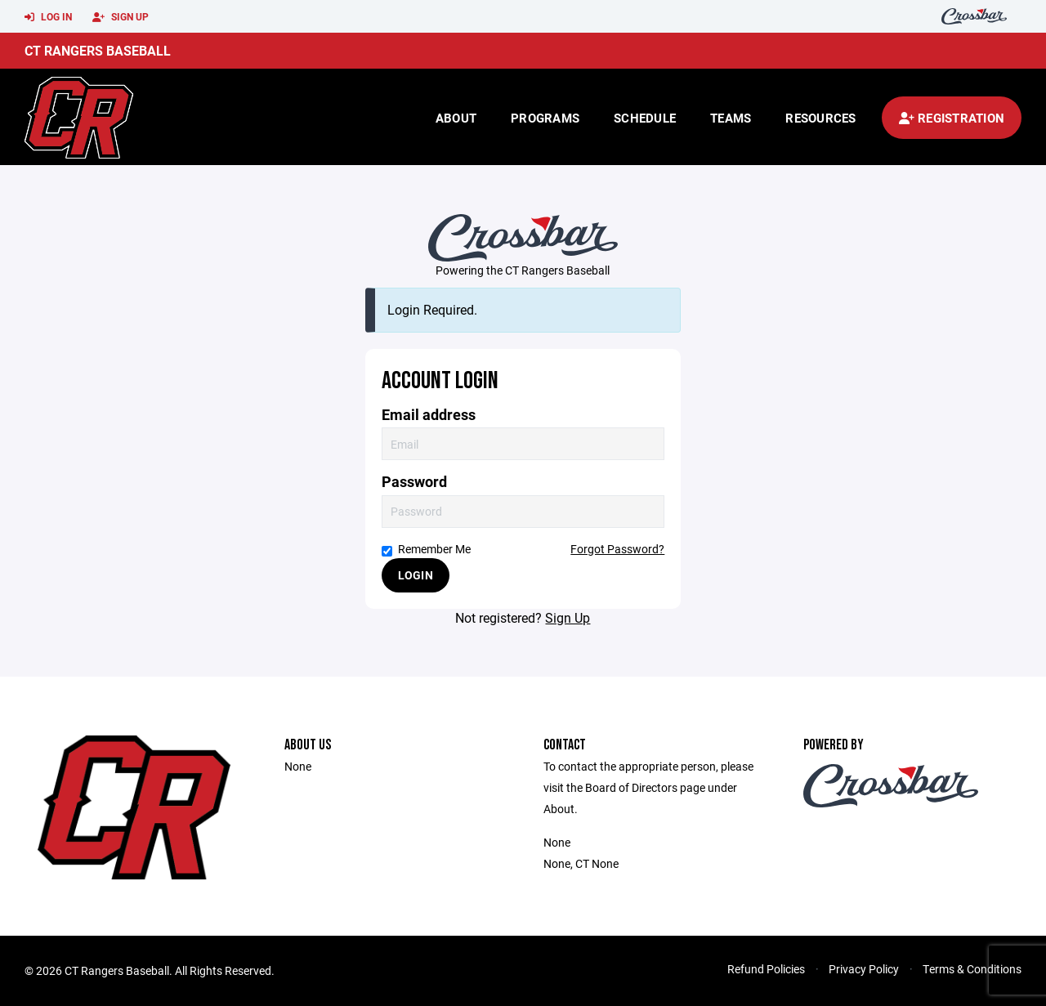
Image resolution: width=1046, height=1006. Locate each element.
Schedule (645, 118)
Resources (820, 118)
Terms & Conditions (972, 969)
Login (415, 575)
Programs (545, 118)
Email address (429, 414)
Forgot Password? (617, 549)
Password (414, 481)
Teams (730, 118)
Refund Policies (766, 969)
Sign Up (120, 17)
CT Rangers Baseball (98, 50)
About (456, 118)
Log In (48, 17)
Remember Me (426, 549)
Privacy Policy (864, 969)
